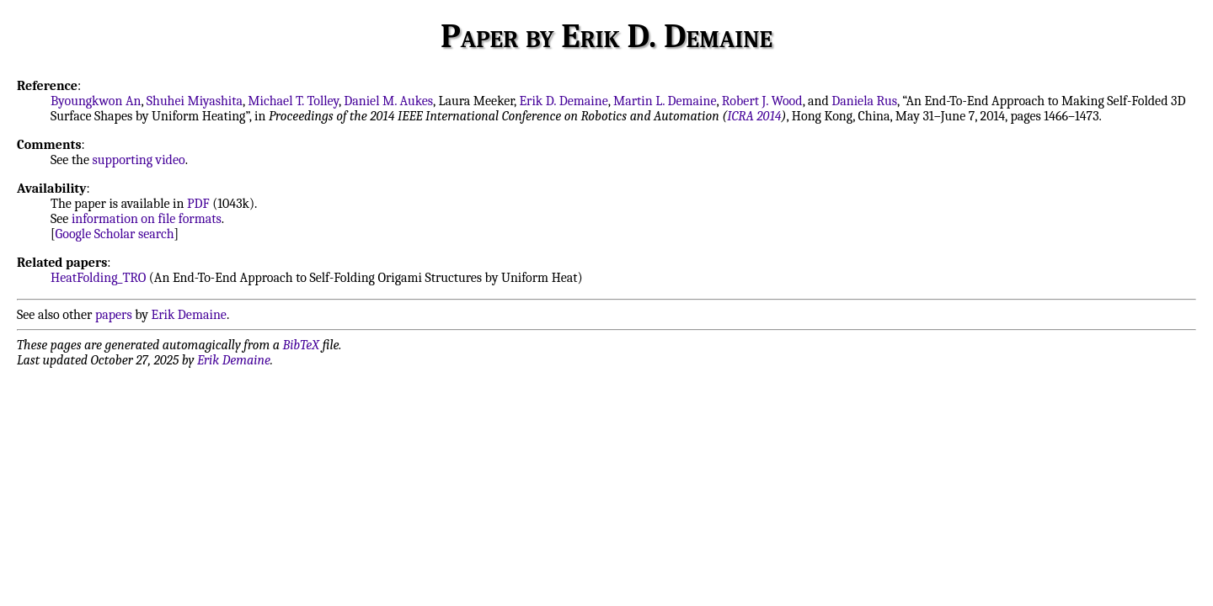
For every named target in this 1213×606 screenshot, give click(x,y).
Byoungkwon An (96, 101)
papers (113, 314)
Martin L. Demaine (665, 101)
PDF (198, 203)
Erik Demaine (189, 314)
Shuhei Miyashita (195, 101)
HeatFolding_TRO (98, 277)
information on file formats (147, 218)
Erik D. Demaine (563, 101)
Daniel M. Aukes (388, 101)
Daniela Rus (864, 101)
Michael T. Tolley (293, 101)
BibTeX (301, 345)
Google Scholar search (115, 234)
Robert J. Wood (762, 101)
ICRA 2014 (754, 116)
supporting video (139, 159)
